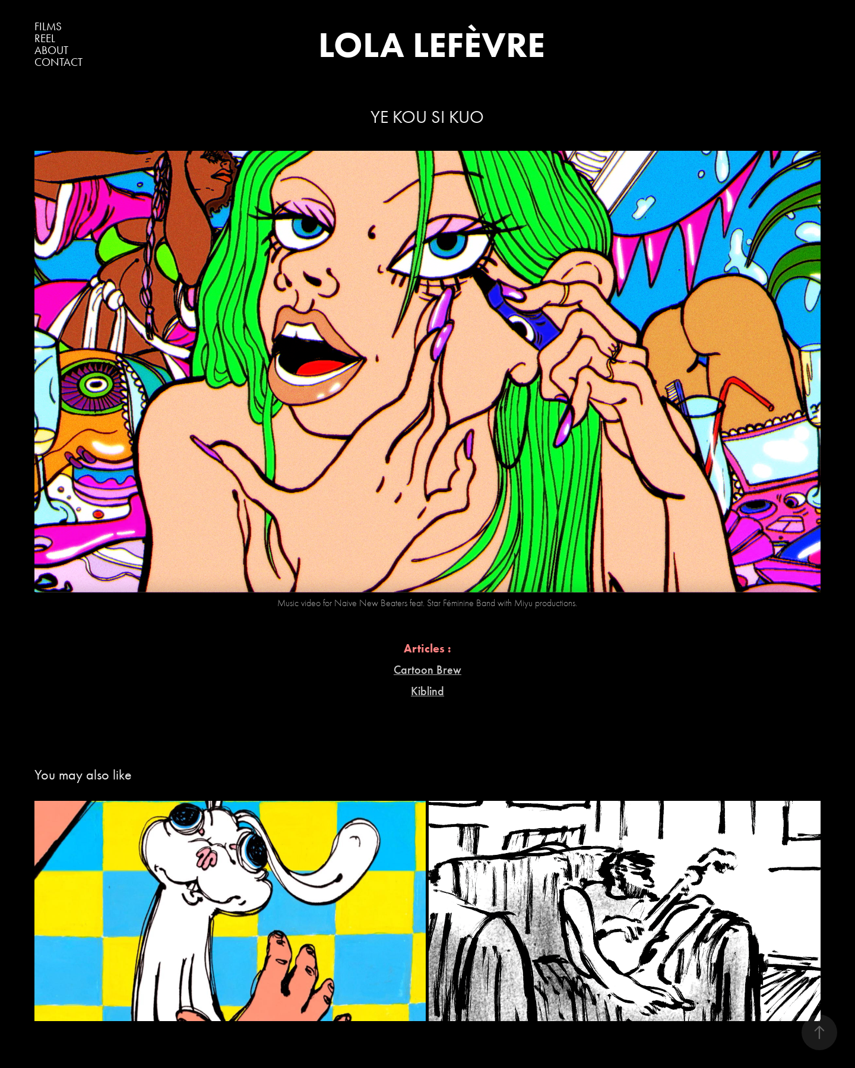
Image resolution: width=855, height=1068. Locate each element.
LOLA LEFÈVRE (431, 44)
